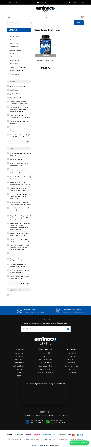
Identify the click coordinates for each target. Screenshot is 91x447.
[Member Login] (45, 17)
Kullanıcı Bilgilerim (19, 366)
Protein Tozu (72, 353)
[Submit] (68, 329)
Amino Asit (72, 356)
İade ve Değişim (45, 353)
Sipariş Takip (45, 356)
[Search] (55, 22)
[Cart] (82, 17)
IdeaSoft (34, 445)
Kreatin (71, 369)
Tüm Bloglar (25, 284)
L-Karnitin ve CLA (72, 363)
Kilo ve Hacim (71, 359)
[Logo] (45, 9)
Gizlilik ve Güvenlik (45, 359)
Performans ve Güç (71, 366)
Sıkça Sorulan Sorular (45, 372)
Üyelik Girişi (19, 359)
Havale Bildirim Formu (45, 369)
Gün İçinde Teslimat (45, 363)
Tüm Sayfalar (25, 142)
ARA (78, 23)
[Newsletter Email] (46, 329)
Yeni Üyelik (19, 356)
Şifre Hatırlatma (19, 363)
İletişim (19, 372)
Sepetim (19, 369)
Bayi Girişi (19, 376)
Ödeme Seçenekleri (45, 366)
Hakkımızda (19, 353)
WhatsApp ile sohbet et (79, 443)
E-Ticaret (41, 445)
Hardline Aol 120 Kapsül (45, 60)
